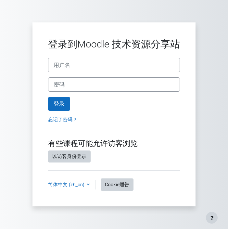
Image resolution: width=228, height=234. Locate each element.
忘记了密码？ (62, 120)
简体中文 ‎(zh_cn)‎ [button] (67, 185)
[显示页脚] (212, 218)
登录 (59, 103)
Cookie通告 (117, 185)
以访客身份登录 (69, 156)
